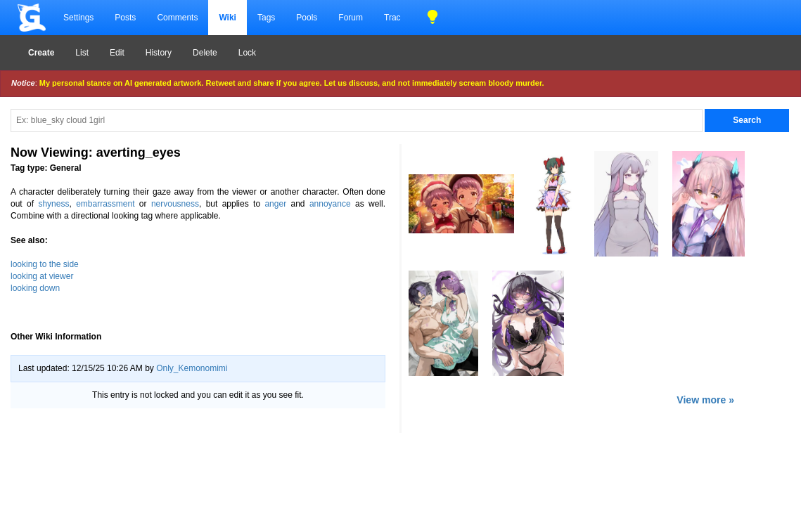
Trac (392, 17)
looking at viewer (42, 276)
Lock (247, 53)
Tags (266, 17)
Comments (177, 17)
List (82, 53)
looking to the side (45, 264)
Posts (125, 17)
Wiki (227, 17)
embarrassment (105, 204)
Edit (117, 53)
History (159, 53)
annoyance (330, 204)
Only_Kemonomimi (191, 368)
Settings (78, 17)
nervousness (175, 204)
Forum (350, 17)
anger (275, 204)
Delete (205, 53)
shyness (53, 204)
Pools (306, 17)
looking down (35, 288)
